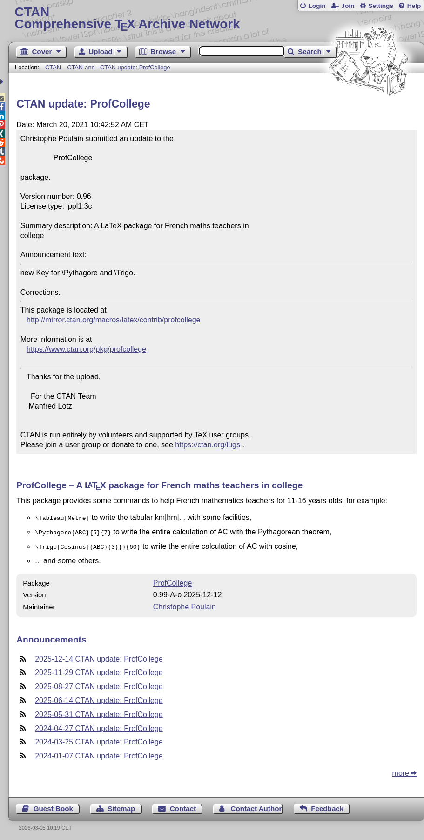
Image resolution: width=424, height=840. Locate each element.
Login (316, 5)
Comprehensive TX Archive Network (216, 18)
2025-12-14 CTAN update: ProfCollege (99, 656)
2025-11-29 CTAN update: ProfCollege (99, 670)
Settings (380, 5)
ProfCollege (172, 580)
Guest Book (53, 806)
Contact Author (256, 806)
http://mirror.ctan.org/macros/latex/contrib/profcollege (114, 320)
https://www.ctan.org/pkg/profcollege (86, 349)
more (400, 770)
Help (414, 5)
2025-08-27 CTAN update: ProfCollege (99, 684)
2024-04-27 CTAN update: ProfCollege (99, 726)
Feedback (327, 806)
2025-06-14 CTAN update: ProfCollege (99, 698)
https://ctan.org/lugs (207, 445)
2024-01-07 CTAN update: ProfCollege (99, 753)
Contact (183, 806)
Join (347, 5)
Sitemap (121, 806)
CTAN (53, 67)
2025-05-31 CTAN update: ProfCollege (99, 712)
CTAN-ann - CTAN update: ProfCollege (118, 67)
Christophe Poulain (184, 604)
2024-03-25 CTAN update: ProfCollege (99, 739)
